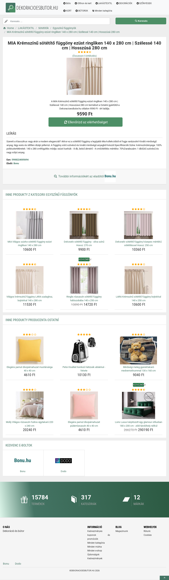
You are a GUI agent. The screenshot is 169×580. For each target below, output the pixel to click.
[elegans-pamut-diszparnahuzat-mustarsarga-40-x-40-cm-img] (29, 350)
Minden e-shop (94, 550)
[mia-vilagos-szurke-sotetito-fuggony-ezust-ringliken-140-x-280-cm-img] (29, 225)
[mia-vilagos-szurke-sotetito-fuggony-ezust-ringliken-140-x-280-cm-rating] (29, 209)
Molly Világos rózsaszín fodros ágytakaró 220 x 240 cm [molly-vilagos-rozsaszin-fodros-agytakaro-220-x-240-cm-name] (29, 424)
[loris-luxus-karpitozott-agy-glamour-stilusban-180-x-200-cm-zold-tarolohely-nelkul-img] (138, 405)
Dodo (18, 563)
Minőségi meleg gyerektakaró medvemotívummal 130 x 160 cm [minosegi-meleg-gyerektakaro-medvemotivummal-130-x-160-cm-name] (138, 369)
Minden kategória (102, 10)
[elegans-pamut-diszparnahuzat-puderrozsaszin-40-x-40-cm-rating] (84, 390)
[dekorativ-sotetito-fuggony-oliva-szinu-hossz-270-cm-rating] (84, 209)
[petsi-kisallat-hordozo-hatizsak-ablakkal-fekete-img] (84, 350)
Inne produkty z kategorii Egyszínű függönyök (42, 194)
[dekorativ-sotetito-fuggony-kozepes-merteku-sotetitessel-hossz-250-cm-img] (138, 225)
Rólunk (147, 531)
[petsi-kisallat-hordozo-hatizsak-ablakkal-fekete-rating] (84, 335)
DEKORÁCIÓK (124, 3)
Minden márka (94, 546)
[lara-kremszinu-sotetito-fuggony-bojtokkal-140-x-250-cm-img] (138, 280)
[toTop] (164, 578)
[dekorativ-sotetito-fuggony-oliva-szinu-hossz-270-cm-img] (84, 225)
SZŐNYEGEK (144, 3)
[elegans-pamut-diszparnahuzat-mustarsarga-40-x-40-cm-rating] (29, 335)
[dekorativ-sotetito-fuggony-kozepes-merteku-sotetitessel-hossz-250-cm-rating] (138, 209)
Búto (67, 3)
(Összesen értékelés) (84, 55)
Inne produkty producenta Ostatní (32, 320)
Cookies (148, 535)
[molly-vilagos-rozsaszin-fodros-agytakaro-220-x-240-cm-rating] (29, 390)
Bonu (16, 163)
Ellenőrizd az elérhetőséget (85, 122)
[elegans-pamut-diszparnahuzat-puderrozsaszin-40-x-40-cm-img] (84, 405)
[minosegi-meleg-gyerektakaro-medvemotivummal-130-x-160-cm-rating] (138, 335)
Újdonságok (93, 554)
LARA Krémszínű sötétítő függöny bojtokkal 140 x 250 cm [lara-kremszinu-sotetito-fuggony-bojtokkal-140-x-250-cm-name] (138, 298)
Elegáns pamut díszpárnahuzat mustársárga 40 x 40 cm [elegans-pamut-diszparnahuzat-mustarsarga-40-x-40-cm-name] (30, 369)
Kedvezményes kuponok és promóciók (98, 535)
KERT (67, 10)
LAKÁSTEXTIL (103, 3)
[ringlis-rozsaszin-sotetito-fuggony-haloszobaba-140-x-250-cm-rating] (84, 264)
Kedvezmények (94, 558)
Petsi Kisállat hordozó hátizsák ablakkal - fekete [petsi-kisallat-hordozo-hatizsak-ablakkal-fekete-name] (84, 369)
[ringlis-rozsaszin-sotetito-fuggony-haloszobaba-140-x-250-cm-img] (84, 280)
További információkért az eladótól (84, 176)
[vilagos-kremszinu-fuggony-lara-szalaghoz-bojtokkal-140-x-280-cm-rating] (29, 264)
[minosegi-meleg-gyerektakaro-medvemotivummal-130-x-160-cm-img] (138, 350)
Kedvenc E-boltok (19, 445)
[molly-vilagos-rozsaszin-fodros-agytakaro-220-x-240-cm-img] (29, 405)
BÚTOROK (81, 10)
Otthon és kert (82, 3)
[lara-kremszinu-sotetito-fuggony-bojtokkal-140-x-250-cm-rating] (138, 264)
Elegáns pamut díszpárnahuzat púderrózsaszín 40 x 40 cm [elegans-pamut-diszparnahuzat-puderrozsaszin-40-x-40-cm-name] (84, 424)
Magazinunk (122, 531)
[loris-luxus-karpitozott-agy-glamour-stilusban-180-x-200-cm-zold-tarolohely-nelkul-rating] (138, 390)
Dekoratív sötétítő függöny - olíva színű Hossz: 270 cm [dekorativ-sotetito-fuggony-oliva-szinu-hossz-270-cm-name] (84, 243)
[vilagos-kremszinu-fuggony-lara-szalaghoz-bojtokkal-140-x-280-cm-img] (29, 280)
